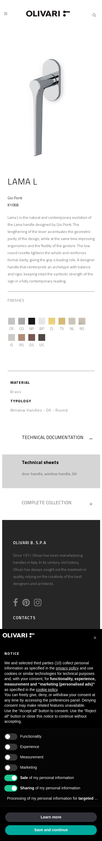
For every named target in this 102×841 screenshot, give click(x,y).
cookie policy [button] (46, 689)
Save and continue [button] (51, 830)
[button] (95, 637)
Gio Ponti (15, 198)
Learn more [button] (51, 817)
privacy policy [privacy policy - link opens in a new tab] (67, 668)
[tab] (51, 438)
